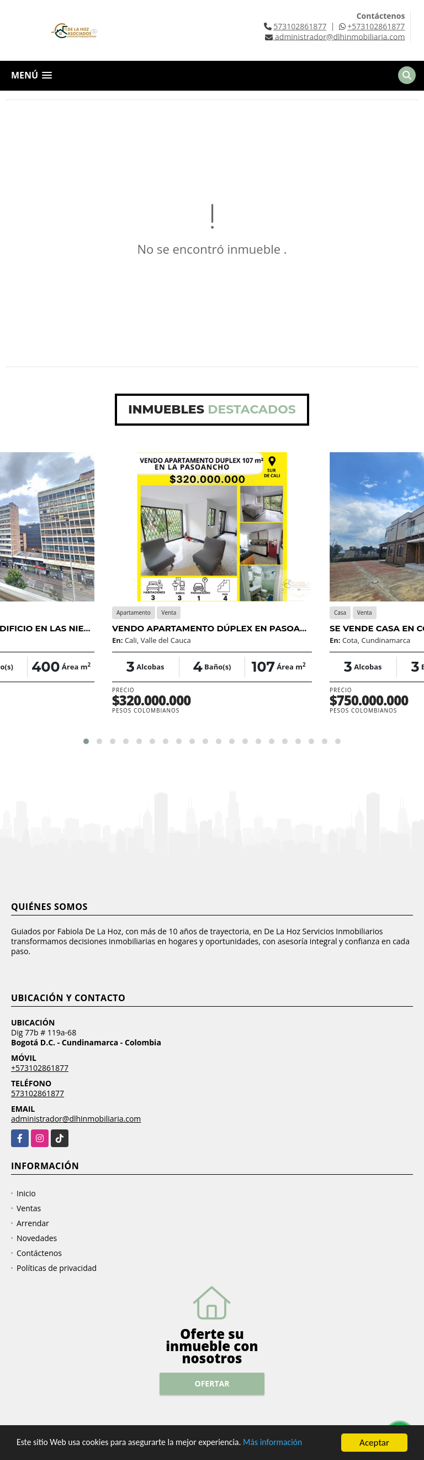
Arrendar (33, 1223)
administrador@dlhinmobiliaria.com (76, 1118)
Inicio (26, 1193)
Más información (294, 1450)
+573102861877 (376, 26)
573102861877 (299, 26)
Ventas (29, 1208)
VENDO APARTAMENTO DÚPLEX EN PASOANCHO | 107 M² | (239, 628)
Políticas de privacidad (57, 1268)
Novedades (37, 1238)
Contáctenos (39, 1253)
